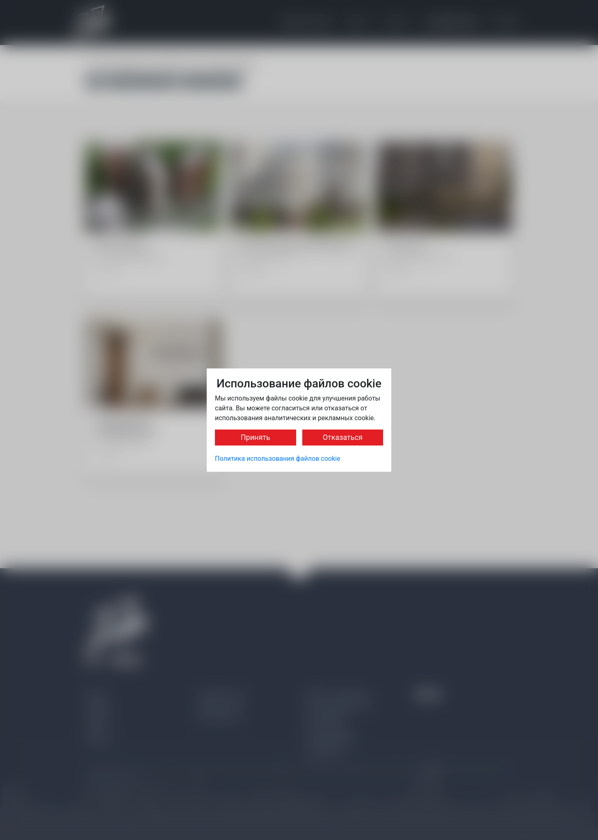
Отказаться (343, 437)
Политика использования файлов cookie (277, 458)
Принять (255, 437)
